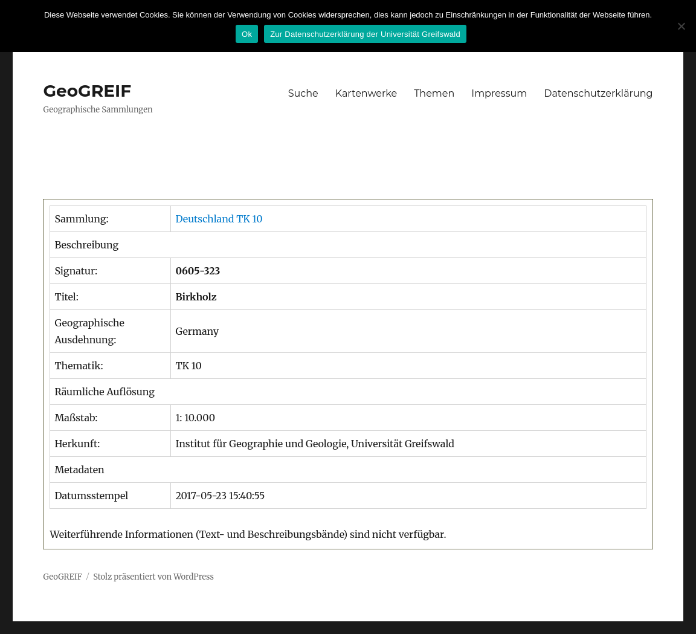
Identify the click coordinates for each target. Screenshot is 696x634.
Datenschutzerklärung (598, 93)
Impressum (499, 93)
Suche (303, 93)
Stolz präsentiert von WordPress (153, 577)
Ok (247, 34)
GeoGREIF (87, 90)
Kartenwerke (366, 93)
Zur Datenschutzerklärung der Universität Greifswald (365, 34)
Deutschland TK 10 (218, 219)
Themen (434, 93)
